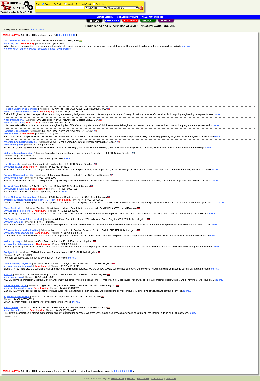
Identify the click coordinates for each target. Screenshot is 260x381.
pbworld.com (11, 133)
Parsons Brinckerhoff (16, 131)
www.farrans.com (13, 177)
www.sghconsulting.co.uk (18, 266)
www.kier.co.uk (12, 166)
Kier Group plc (12, 164)
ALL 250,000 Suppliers (152, 17)
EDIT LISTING (143, 379)
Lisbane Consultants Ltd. (18, 153)
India (41, 30)
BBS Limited (11, 307)
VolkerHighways (13, 241)
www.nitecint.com (14, 122)
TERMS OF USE (117, 379)
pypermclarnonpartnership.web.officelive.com (29, 199)
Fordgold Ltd (11, 252)
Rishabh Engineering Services (21, 108)
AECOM (8, 274)
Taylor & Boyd (12, 186)
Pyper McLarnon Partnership (20, 197)
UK (36, 30)
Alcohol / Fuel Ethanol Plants (20, 48)
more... (186, 46)
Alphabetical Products (127, 17)
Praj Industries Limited (16, 40)
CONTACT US (157, 379)
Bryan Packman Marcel (16, 296)
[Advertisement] (110, 79)
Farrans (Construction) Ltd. (19, 175)
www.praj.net (11, 43)
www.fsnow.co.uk (13, 222)
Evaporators (64, 48)
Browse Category (105, 17)
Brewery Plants (46, 48)
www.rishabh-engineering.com (21, 111)
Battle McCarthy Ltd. (15, 285)
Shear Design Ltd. (14, 208)
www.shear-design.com (17, 210)
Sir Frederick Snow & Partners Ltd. (23, 219)
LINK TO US (171, 379)
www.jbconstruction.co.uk (18, 233)
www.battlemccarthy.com (18, 288)
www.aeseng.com (13, 144)
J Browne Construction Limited (21, 230)
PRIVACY (131, 379)
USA (32, 30)
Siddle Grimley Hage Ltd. (18, 263)
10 (74, 35)
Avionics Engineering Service (20, 142)
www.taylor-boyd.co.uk (16, 188)
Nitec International (14, 119)
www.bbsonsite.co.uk (16, 310)
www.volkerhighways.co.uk (19, 244)
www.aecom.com (13, 277)
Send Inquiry (27, 43)
